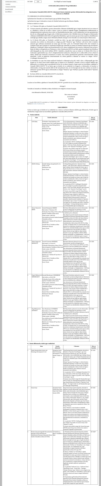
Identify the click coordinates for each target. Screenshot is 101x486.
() (68, 26)
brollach (7, 4)
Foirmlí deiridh (9, 9)
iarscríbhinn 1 (8, 11)
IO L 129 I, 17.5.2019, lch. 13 (38, 103)
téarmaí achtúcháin (10, 6)
